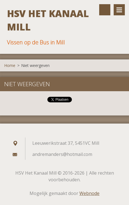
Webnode (89, 193)
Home (9, 65)
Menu (119, 9)
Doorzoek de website (104, 9)
